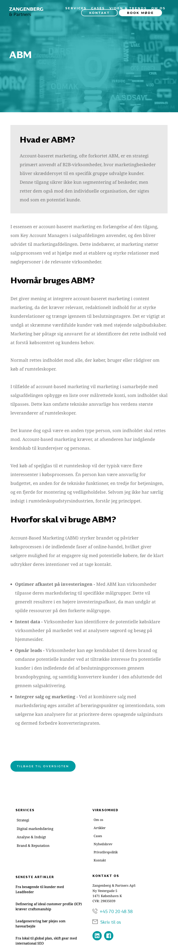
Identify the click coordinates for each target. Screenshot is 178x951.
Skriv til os (111, 922)
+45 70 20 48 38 (116, 911)
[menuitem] (76, 8)
